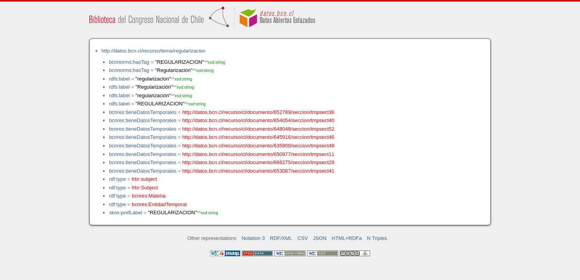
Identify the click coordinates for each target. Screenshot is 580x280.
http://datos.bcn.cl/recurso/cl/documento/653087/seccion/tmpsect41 (258, 171)
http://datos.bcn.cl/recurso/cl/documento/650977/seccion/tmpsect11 (258, 154)
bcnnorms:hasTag (129, 62)
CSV (302, 238)
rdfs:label (119, 79)
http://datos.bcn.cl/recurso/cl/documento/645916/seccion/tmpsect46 (258, 137)
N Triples (377, 238)
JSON (320, 238)
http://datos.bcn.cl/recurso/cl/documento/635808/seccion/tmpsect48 (258, 146)
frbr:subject (144, 179)
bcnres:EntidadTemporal (159, 204)
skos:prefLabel (125, 212)
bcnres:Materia (149, 196)
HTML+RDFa (347, 238)
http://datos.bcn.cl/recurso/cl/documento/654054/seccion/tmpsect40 (258, 120)
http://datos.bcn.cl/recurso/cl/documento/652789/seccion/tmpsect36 (258, 112)
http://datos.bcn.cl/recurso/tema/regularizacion (153, 51)
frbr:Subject (145, 188)
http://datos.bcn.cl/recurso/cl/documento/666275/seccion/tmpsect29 (258, 162)
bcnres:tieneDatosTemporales (142, 112)
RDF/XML (281, 238)
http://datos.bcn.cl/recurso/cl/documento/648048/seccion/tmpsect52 (258, 129)
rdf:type (117, 179)
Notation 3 (253, 238)
